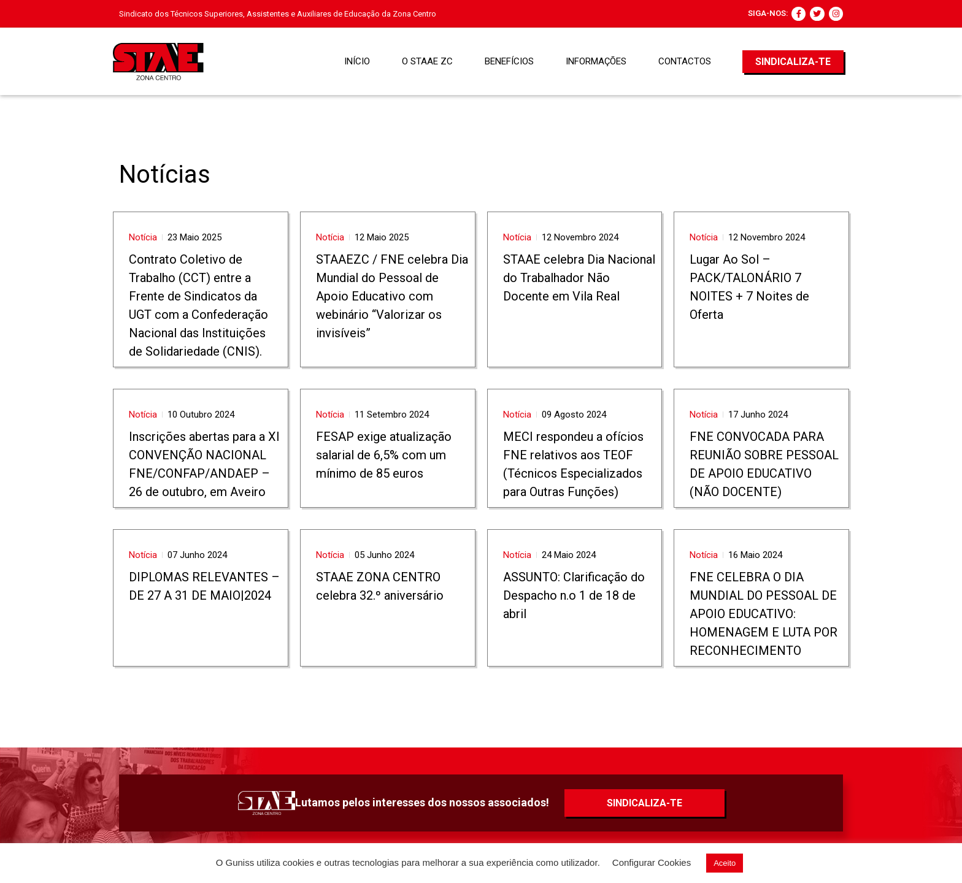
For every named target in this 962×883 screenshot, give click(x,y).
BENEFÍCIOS (509, 61)
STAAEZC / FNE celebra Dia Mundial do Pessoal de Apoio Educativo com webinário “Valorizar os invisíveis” (392, 296)
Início (357, 61)
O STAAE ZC (427, 61)
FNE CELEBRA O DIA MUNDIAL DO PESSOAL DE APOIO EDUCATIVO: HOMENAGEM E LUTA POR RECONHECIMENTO (763, 614)
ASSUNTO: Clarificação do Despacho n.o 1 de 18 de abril (574, 595)
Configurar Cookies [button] (651, 862)
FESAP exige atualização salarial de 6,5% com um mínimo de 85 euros (384, 455)
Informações (596, 61)
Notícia (143, 237)
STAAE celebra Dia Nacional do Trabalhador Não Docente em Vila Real (579, 278)
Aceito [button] (725, 863)
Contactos (684, 61)
